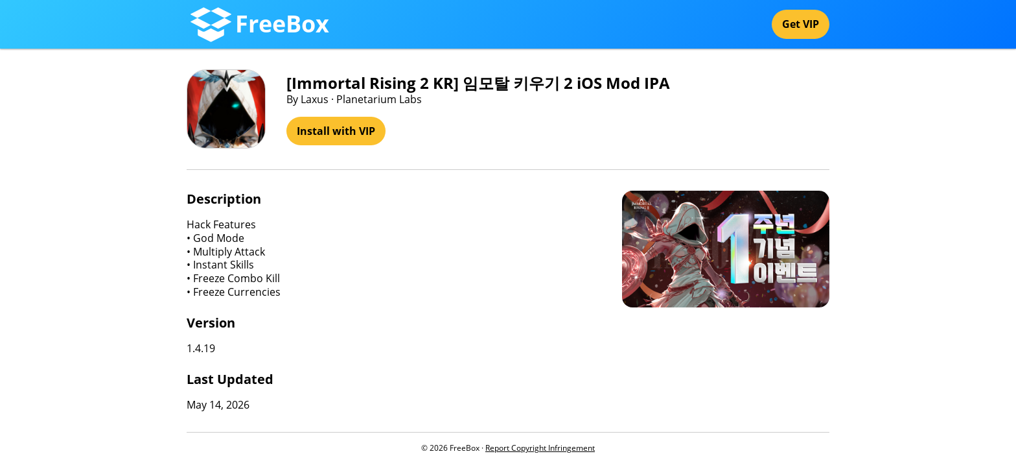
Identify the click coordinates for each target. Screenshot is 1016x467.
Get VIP (800, 24)
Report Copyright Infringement (540, 447)
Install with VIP (336, 131)
